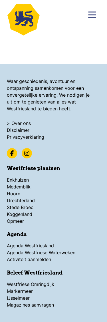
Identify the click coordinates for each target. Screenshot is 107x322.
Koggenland (19, 214)
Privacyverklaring (25, 137)
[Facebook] (12, 153)
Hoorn (13, 193)
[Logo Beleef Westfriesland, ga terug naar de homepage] (25, 18)
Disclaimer (18, 130)
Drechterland (21, 200)
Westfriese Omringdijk (30, 284)
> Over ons (19, 123)
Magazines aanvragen (30, 305)
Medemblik (19, 187)
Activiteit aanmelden (29, 259)
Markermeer (20, 291)
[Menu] (92, 15)
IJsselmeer (18, 298)
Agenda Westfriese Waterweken (41, 252)
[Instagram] (27, 153)
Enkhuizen (18, 180)
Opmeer (15, 221)
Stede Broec (20, 207)
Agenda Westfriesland (30, 246)
